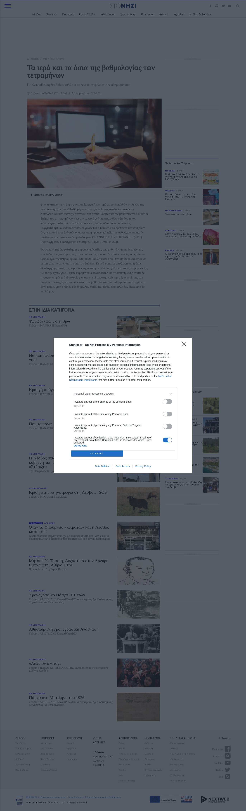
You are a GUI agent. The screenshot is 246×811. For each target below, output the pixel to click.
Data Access (123, 466)
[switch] (167, 401)
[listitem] (123, 394)
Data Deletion (102, 466)
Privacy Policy (143, 466)
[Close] (185, 345)
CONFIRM (97, 453)
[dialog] (123, 405)
